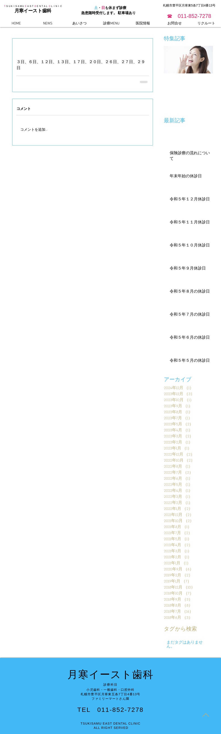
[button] (189, 16)
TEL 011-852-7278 (110, 709)
